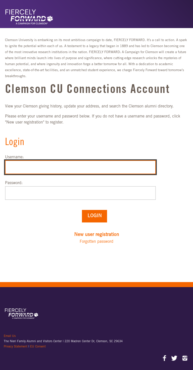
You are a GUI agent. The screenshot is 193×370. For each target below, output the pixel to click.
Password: (14, 183)
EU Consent (38, 346)
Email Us (10, 336)
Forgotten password (96, 242)
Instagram (184, 358)
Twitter (174, 358)
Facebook (164, 358)
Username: (14, 157)
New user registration (96, 234)
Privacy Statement (16, 346)
